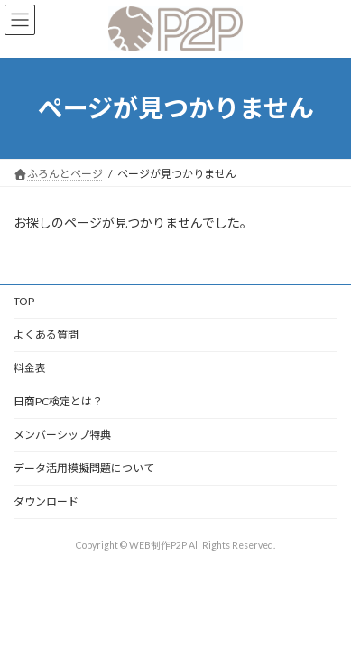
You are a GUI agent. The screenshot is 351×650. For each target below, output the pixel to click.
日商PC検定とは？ (58, 401)
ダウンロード (46, 501)
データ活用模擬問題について (84, 468)
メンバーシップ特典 (62, 434)
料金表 (30, 368)
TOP (24, 301)
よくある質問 (46, 334)
